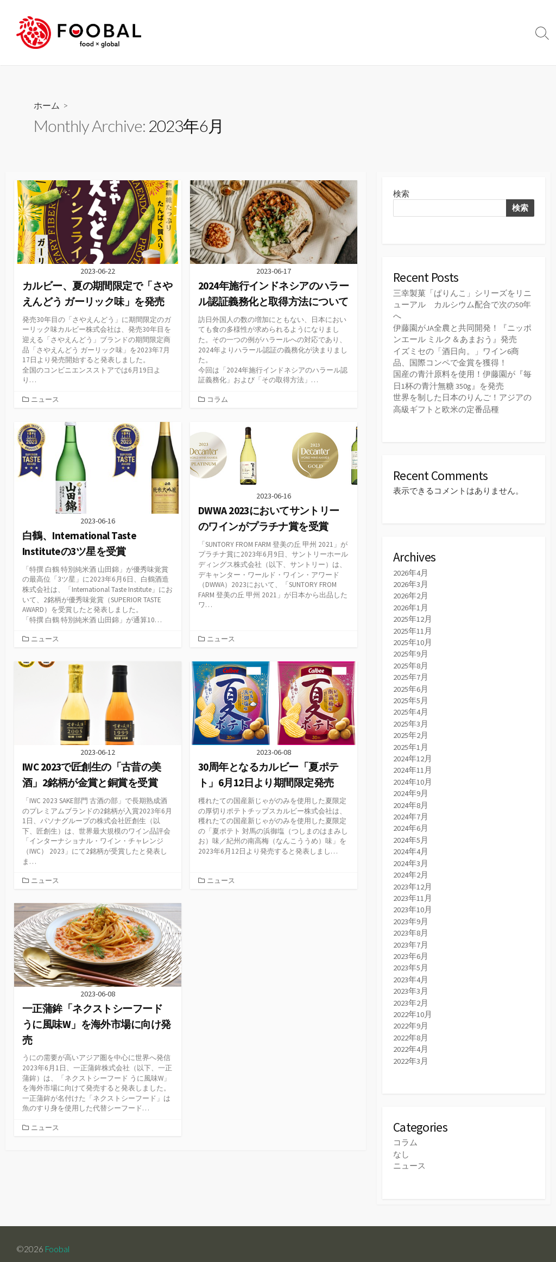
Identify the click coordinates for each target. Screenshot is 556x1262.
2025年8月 (410, 662)
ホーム (47, 105)
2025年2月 (410, 730)
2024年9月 (410, 788)
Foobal (57, 1239)
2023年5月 (410, 959)
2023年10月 (412, 902)
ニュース (45, 399)
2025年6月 (410, 685)
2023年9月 (410, 913)
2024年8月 (410, 799)
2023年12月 (412, 879)
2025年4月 (410, 708)
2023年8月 (410, 925)
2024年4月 (410, 845)
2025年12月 (412, 616)
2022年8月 (410, 1028)
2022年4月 (410, 1039)
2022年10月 (412, 1005)
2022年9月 (410, 1017)
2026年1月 (410, 605)
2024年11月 (412, 765)
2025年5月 (410, 696)
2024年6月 (410, 822)
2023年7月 (410, 936)
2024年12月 (412, 753)
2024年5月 (410, 834)
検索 (401, 193)
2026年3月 (410, 582)
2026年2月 (410, 593)
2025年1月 (410, 742)
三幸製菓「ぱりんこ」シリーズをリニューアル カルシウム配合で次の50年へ (462, 304)
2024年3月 (410, 856)
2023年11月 (412, 891)
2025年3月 (410, 719)
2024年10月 (412, 776)
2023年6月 (410, 948)
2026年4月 (410, 570)
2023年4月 (410, 971)
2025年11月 (412, 628)
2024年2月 (410, 868)
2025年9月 (410, 651)
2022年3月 (410, 1051)
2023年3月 (410, 982)
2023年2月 (410, 994)
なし (401, 1144)
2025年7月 (410, 673)
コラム (218, 399)
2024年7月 (410, 811)
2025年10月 (412, 639)
